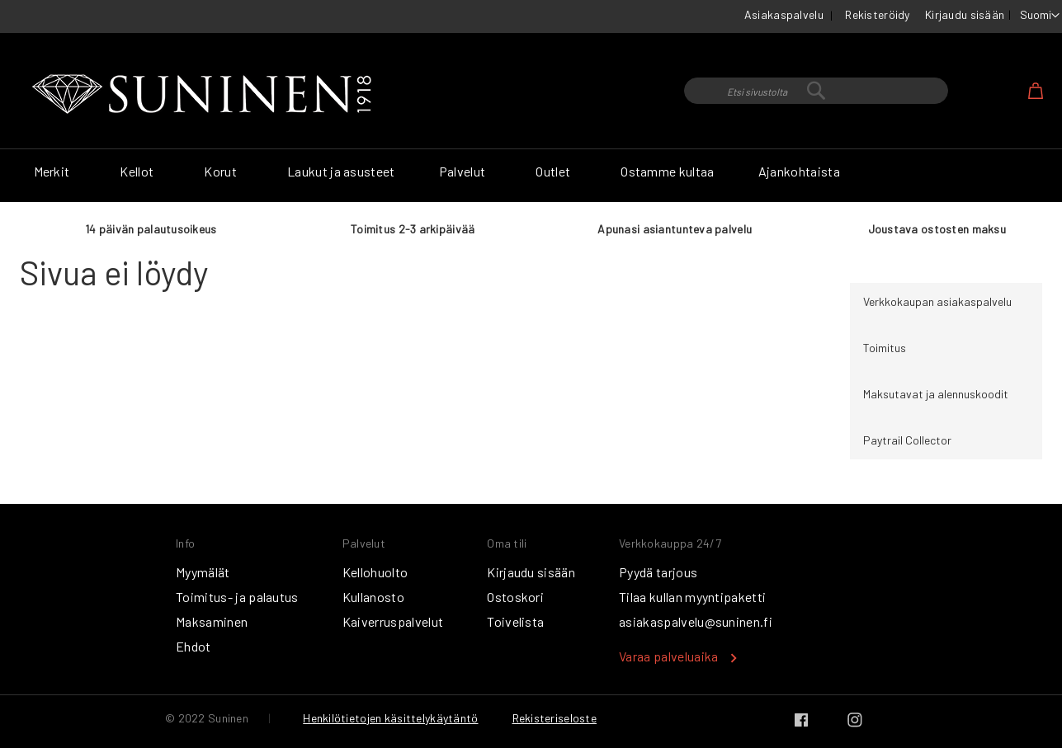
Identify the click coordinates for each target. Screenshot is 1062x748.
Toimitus (884, 348)
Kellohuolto (375, 572)
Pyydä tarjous (658, 572)
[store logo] (205, 95)
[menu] (531, 175)
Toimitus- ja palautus (237, 597)
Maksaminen (212, 621)
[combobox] (816, 91)
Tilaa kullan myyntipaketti (692, 597)
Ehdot (193, 646)
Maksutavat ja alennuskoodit (935, 394)
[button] (1040, 16)
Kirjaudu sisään (964, 14)
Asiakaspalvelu (784, 14)
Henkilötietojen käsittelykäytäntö (390, 718)
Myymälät (203, 572)
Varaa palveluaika (668, 656)
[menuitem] (55, 171)
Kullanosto (373, 597)
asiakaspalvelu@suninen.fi (695, 621)
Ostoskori (515, 597)
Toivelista (515, 621)
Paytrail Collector (907, 440)
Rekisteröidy (877, 14)
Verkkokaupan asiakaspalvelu (937, 301)
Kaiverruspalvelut (392, 621)
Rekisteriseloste (554, 718)
